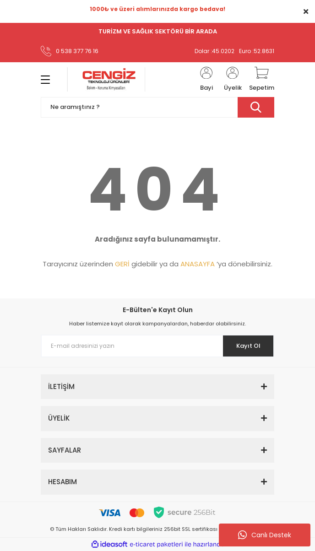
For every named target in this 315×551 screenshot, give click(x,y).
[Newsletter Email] (157, 346)
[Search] (157, 107)
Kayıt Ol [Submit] (248, 345)
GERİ (122, 264)
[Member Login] (206, 79)
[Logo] (106, 79)
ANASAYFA (197, 264)
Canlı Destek (264, 535)
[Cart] (261, 79)
